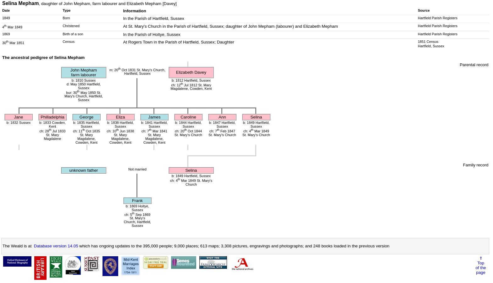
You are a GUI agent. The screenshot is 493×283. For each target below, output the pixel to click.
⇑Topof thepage (480, 265)
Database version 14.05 (56, 246)
